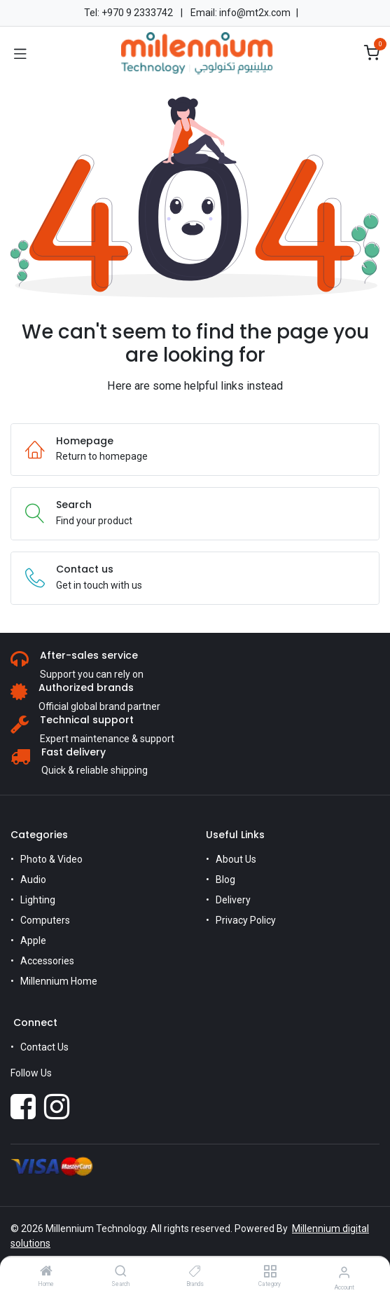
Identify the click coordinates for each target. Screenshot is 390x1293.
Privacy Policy (246, 920)
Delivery (233, 899)
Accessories (47, 960)
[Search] (120, 1272)
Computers (45, 920)
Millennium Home (58, 981)
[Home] (46, 1272)
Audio (33, 879)
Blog (225, 879)
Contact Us (44, 1047)
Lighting (37, 899)
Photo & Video (51, 859)
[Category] (270, 1272)
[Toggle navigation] (20, 53)
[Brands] (195, 1272)
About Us (236, 859)
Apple (33, 940)
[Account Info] (344, 1272)
